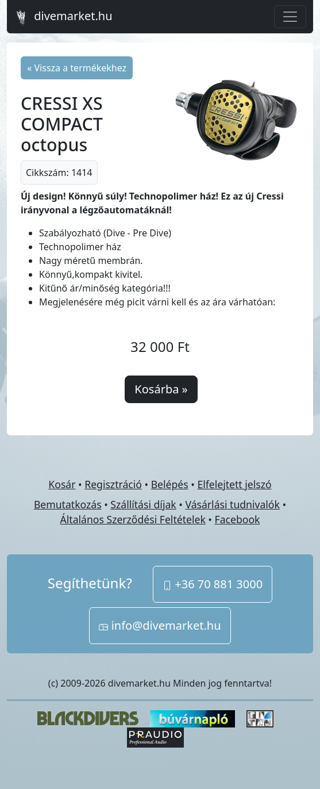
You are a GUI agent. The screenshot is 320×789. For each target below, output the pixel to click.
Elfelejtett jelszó (234, 484)
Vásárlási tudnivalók (232, 504)
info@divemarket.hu (160, 625)
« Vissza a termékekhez (76, 68)
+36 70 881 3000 (213, 584)
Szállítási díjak (143, 504)
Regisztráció (113, 484)
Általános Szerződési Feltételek (133, 519)
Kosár (61, 484)
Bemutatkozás (68, 504)
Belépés (169, 484)
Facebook (237, 519)
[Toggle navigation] (290, 16)
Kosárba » (160, 389)
